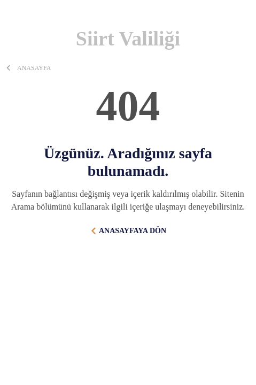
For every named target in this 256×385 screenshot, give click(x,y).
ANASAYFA (34, 68)
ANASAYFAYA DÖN (132, 231)
